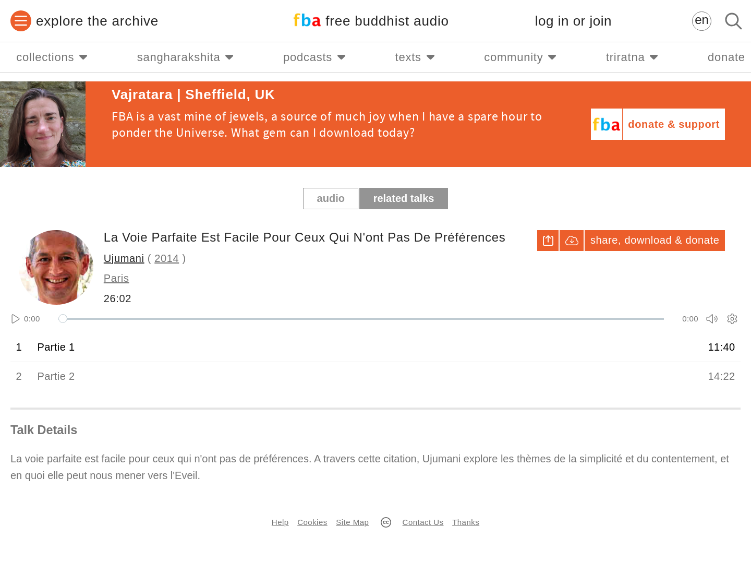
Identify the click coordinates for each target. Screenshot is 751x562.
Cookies (312, 522)
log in (573, 21)
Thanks (465, 522)
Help (280, 522)
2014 (166, 258)
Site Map (352, 522)
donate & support (674, 124)
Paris (116, 278)
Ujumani (124, 258)
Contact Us (423, 522)
